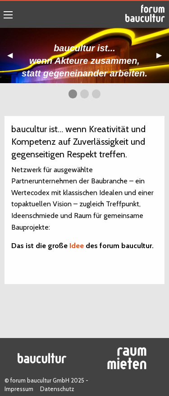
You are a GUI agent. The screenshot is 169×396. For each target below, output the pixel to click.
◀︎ (13, 58)
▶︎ (162, 58)
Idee (76, 245)
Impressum (19, 388)
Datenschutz (57, 388)
